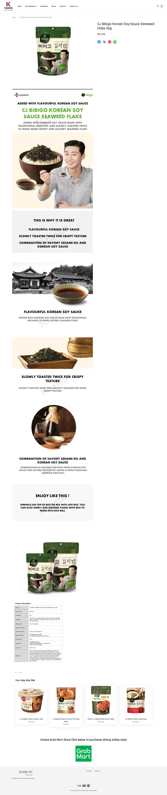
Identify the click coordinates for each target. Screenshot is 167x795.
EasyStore (32, 778)
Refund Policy (93, 790)
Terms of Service (75, 790)
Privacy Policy (84, 790)
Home (20, 6)
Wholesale (44, 6)
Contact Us (74, 6)
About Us (63, 6)
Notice (53, 6)
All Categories (31, 6)
